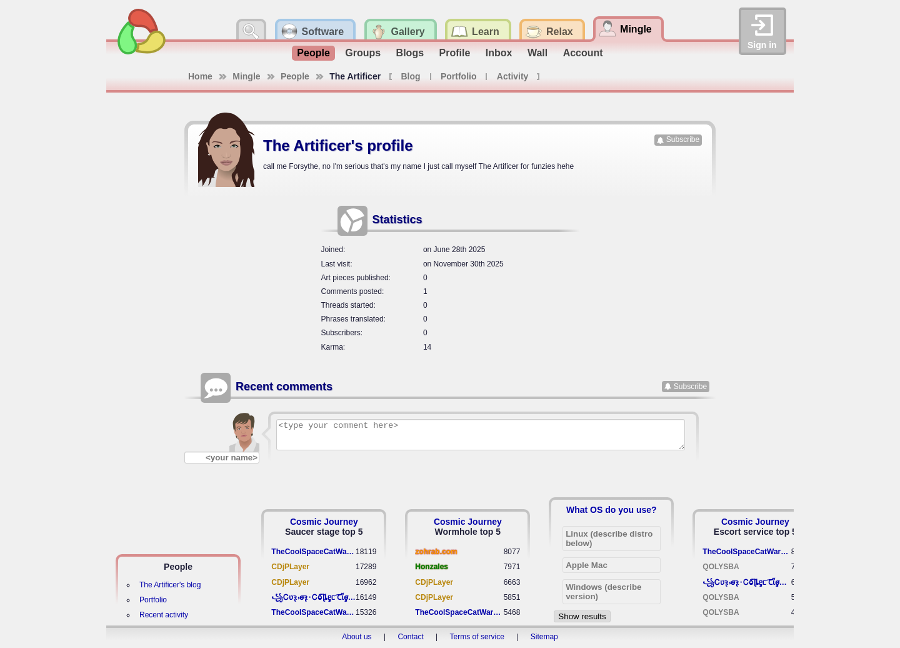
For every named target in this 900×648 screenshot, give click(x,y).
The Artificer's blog (170, 584)
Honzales (431, 566)
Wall (538, 53)
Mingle (246, 76)
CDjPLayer (290, 566)
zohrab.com (436, 551)
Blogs (410, 53)
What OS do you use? (611, 510)
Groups (363, 53)
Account (583, 53)
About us (356, 636)
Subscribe (682, 139)
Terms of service (477, 636)
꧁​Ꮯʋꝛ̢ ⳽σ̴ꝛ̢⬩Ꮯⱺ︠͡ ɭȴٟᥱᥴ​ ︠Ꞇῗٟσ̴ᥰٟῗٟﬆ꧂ (313, 597)
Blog (410, 76)
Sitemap (544, 636)
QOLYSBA (720, 566)
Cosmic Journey (324, 522)
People (313, 53)
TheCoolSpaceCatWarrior (313, 551)
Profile (455, 53)
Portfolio (459, 76)
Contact (410, 636)
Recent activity (163, 614)
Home (200, 76)
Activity (513, 76)
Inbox (499, 53)
